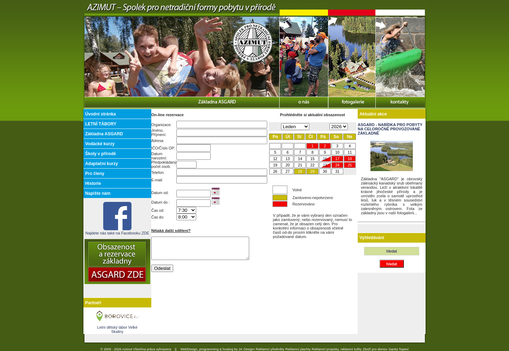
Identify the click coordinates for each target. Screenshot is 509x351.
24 (337, 165)
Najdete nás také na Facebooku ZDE (117, 231)
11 (350, 152)
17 (337, 159)
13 (288, 159)
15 (312, 159)
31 (337, 171)
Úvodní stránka (100, 114)
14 (300, 159)
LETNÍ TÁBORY (100, 123)
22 (312, 165)
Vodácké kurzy (100, 143)
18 (350, 159)
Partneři (93, 302)
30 (325, 171)
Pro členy (94, 173)
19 (275, 165)
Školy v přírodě (100, 153)
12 (275, 159)
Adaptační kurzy (101, 163)
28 (300, 171)
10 (337, 152)
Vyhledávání (371, 237)
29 (312, 171)
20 (288, 165)
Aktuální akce (373, 114)
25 (350, 165)
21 (300, 165)
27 (288, 171)
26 (275, 171)
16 (325, 159)
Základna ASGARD (104, 133)
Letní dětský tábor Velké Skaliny (117, 329)
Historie (93, 183)
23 (325, 165)
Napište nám (97, 193)
